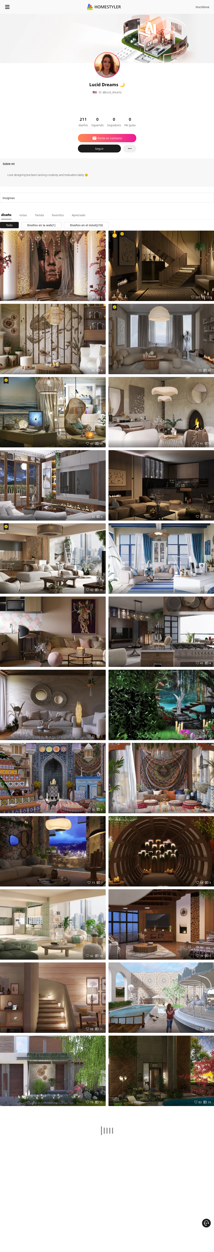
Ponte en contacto (107, 138)
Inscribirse (202, 7)
